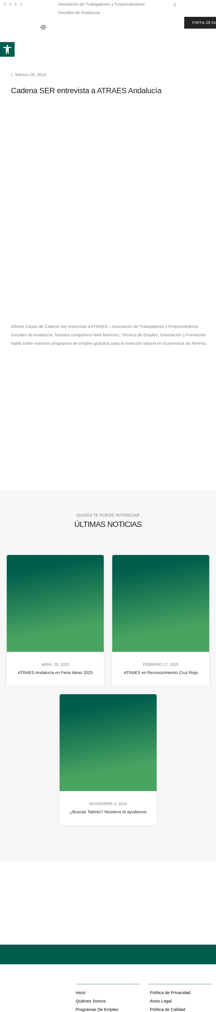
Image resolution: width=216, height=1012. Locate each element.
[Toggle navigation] (43, 27)
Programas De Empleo (97, 1009)
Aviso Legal (161, 1001)
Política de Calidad (167, 1009)
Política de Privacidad (170, 992)
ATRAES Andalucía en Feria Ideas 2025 (55, 672)
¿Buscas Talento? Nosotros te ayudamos (107, 811)
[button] (7, 49)
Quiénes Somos (91, 1001)
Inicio (81, 992)
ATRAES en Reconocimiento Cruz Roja (160, 672)
